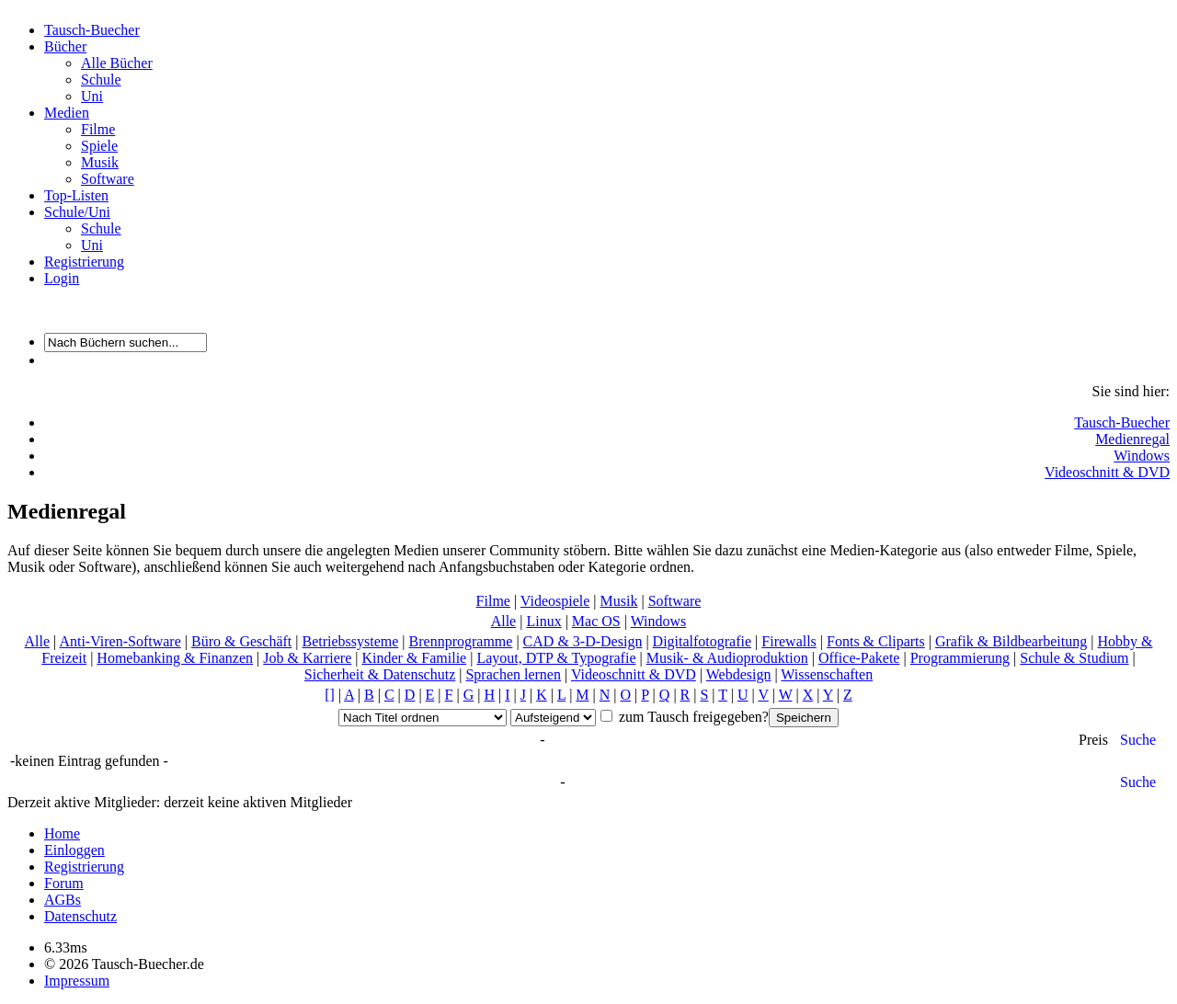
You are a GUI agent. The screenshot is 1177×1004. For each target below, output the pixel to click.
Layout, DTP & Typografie (555, 658)
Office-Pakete (859, 658)
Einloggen (74, 850)
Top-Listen (76, 195)
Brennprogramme (461, 641)
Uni (92, 96)
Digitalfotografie (702, 641)
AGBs (62, 899)
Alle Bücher (117, 63)
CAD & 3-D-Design (583, 641)
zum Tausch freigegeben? (692, 716)
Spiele (99, 146)
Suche (1138, 739)
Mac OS (596, 621)
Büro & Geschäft (241, 641)
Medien (66, 112)
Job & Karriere (307, 658)
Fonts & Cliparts (876, 641)
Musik (100, 162)
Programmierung (960, 658)
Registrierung (84, 261)
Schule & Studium (1074, 658)
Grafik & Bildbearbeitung (1011, 641)
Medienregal (1132, 439)
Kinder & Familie (413, 658)
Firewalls (789, 641)
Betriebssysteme (350, 641)
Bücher (65, 46)
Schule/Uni (77, 212)
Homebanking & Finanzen (175, 658)
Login (61, 278)
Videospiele (554, 601)
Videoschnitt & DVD (1107, 472)
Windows (1142, 455)
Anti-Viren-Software (119, 641)
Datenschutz (80, 916)
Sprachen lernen (513, 674)
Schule (101, 79)
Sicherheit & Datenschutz (379, 674)
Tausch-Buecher (92, 30)
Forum (64, 883)
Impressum (76, 980)
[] (330, 694)
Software (107, 179)
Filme (98, 129)
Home (62, 833)
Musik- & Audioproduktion (727, 658)
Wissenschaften (827, 674)
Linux (543, 621)
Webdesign (738, 674)
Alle (504, 621)
